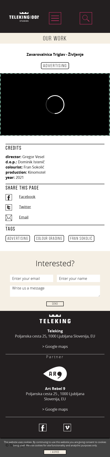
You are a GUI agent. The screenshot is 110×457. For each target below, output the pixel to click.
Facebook (27, 196)
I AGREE (55, 452)
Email (23, 217)
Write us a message (55, 291)
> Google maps (55, 346)
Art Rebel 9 (55, 388)
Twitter (25, 206)
